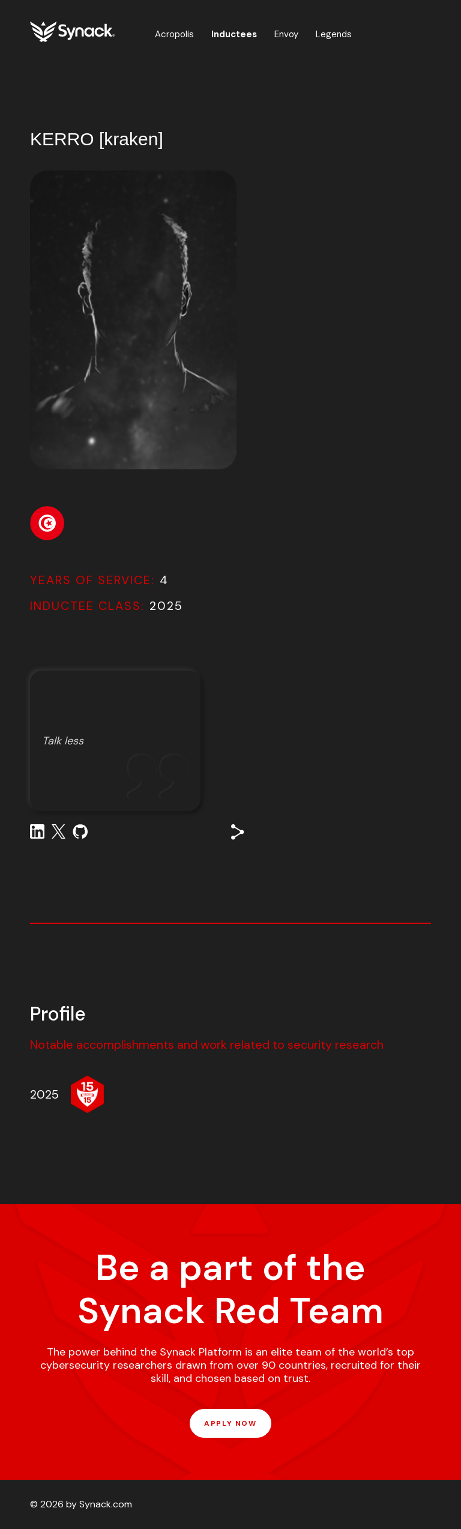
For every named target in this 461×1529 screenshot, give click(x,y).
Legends (334, 34)
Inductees (234, 34)
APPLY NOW (230, 1423)
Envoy (286, 34)
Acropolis (174, 34)
